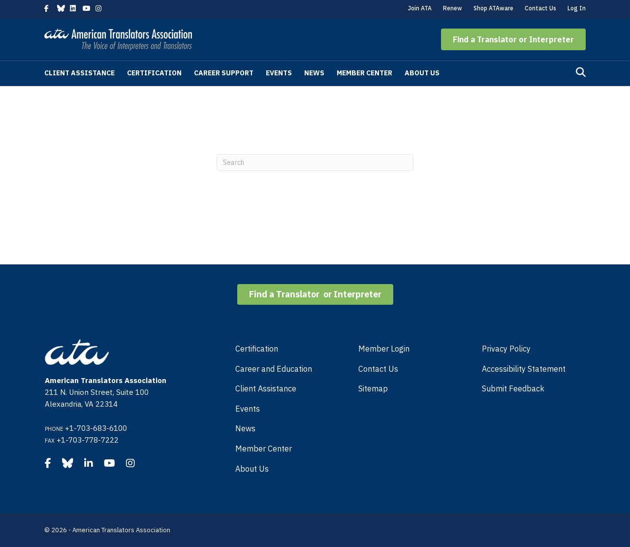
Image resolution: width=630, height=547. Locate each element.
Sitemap (373, 388)
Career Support (223, 72)
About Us (422, 72)
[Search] (581, 72)
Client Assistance (79, 72)
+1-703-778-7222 (88, 440)
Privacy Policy (506, 349)
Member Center (364, 72)
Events (279, 72)
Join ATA (420, 8)
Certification (154, 72)
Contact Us (540, 8)
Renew (452, 8)
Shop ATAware (493, 8)
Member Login (384, 349)
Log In (576, 8)
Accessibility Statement (524, 369)
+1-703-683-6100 (96, 428)
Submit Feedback (513, 388)
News (314, 72)
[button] (513, 39)
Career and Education (273, 369)
